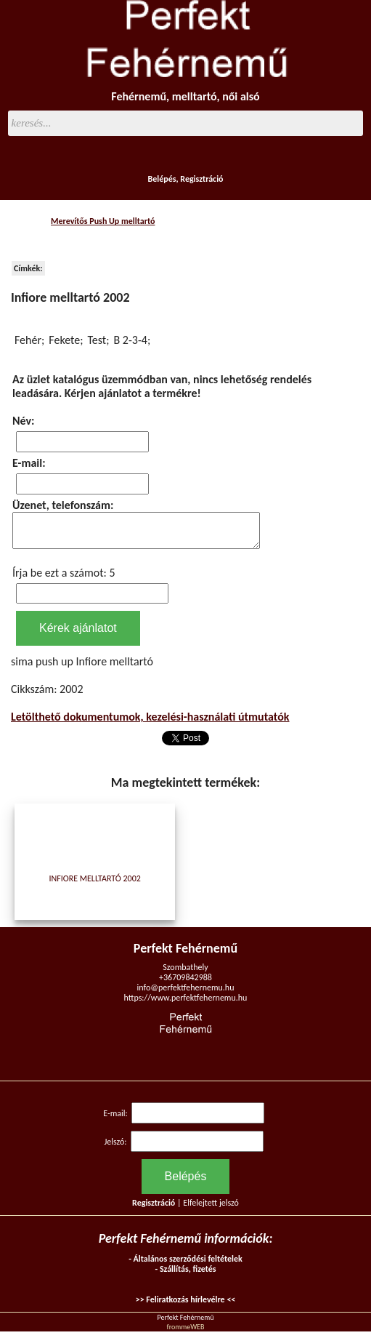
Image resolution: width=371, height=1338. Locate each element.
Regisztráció (201, 179)
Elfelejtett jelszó (211, 1209)
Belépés (161, 179)
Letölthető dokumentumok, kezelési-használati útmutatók (150, 723)
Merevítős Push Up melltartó (103, 221)
